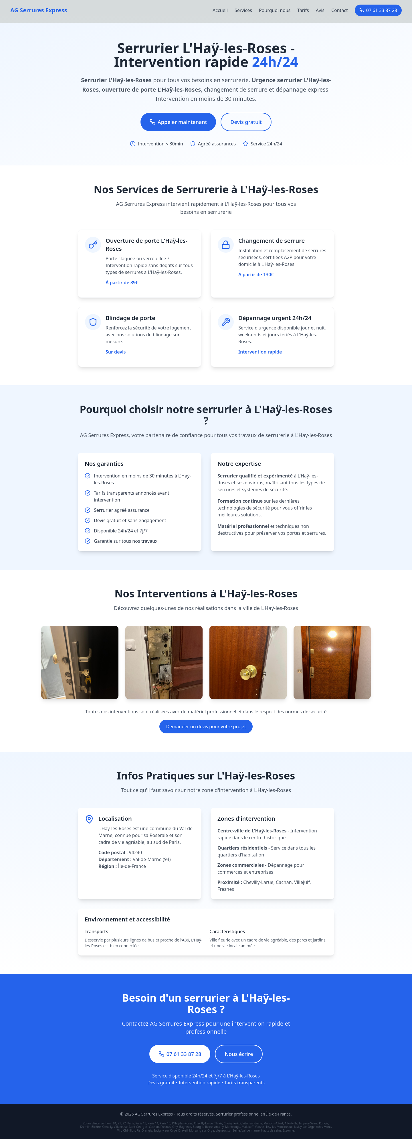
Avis (320, 10)
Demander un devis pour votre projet (206, 726)
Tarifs (303, 10)
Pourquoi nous (274, 10)
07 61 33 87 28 (378, 10)
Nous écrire (239, 1054)
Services (243, 10)
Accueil (220, 10)
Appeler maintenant (178, 122)
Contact (339, 10)
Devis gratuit (246, 122)
